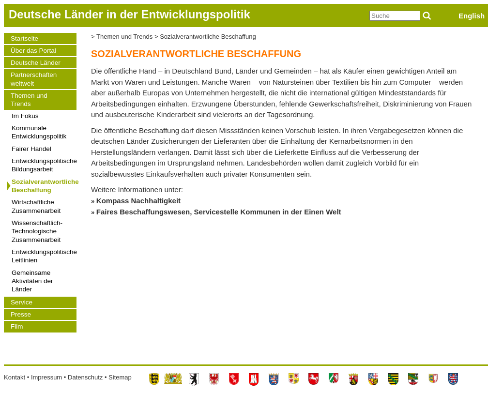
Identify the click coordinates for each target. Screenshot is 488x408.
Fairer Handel (31, 148)
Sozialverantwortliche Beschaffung (44, 186)
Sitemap (120, 377)
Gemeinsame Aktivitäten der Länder (32, 281)
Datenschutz (85, 377)
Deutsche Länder (36, 62)
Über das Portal (33, 50)
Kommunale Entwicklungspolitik (39, 132)
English (471, 16)
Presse (21, 314)
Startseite (24, 38)
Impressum (46, 377)
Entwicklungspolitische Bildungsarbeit (44, 165)
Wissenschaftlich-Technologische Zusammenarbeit (37, 231)
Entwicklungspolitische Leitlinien (44, 256)
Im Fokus (25, 116)
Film (17, 326)
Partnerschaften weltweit (34, 79)
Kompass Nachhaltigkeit (138, 200)
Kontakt (14, 377)
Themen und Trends (29, 99)
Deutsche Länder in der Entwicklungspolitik (129, 14)
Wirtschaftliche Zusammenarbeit (36, 206)
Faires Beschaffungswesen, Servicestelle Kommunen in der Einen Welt (218, 212)
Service (21, 302)
